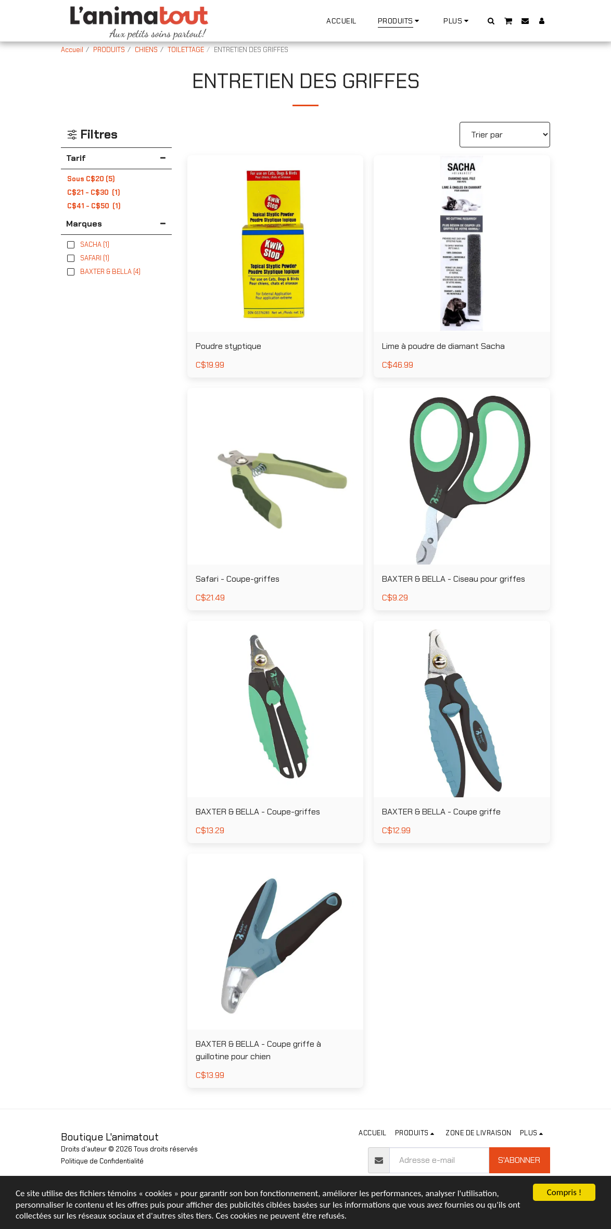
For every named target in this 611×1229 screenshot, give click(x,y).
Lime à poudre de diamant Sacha (443, 346)
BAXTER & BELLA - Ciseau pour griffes (453, 578)
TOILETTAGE (186, 49)
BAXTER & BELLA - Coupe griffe (441, 811)
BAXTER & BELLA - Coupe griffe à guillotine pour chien (258, 1050)
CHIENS (146, 49)
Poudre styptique (228, 346)
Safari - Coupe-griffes (237, 578)
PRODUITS (109, 49)
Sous (91, 178)
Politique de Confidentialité (102, 1161)
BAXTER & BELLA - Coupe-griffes (258, 811)
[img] (275, 243)
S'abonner (519, 1160)
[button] (491, 20)
